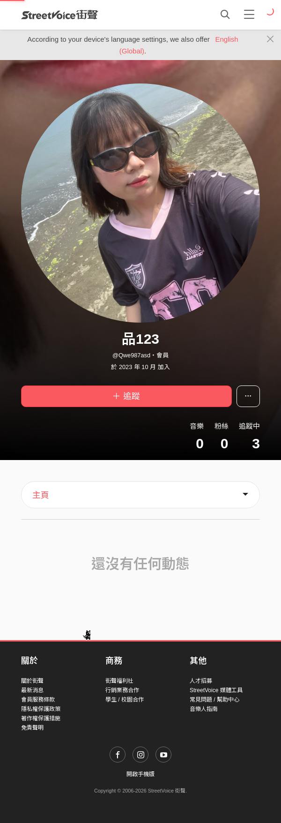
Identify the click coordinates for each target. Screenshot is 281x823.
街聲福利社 (119, 681)
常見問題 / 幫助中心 (214, 699)
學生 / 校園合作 (124, 699)
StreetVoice (59, 14)
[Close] (270, 39)
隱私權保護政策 (40, 709)
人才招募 (201, 681)
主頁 (40, 495)
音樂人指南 (204, 709)
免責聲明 (32, 728)
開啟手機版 (140, 774)
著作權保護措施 (40, 718)
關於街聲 (32, 681)
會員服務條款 (38, 699)
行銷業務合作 (122, 690)
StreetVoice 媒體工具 (216, 690)
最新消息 (32, 690)
